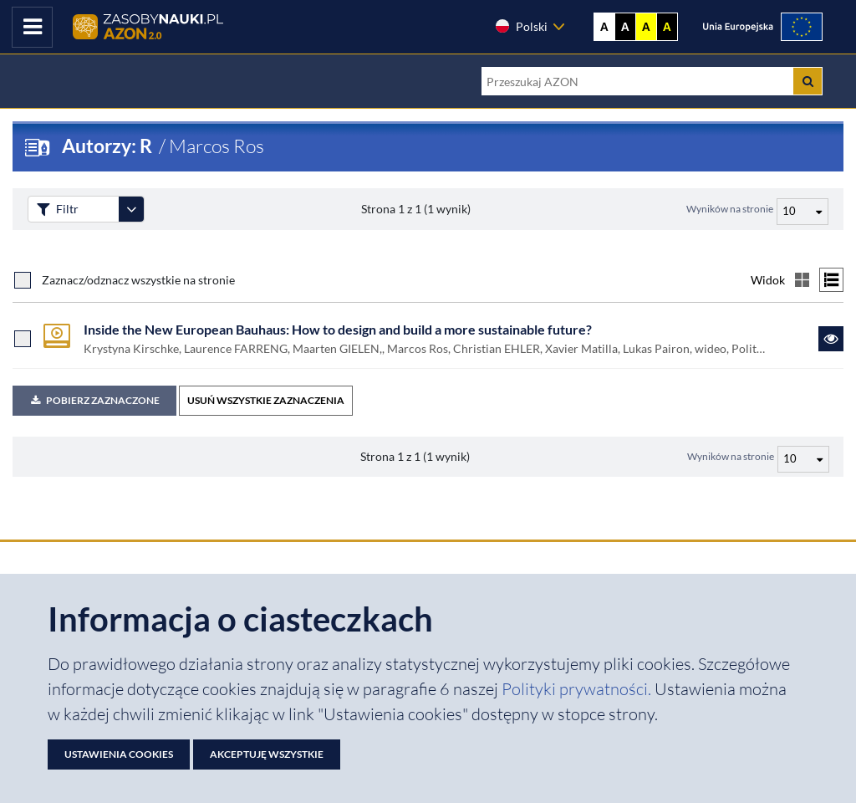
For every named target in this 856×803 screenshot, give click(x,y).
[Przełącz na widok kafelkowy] (802, 280)
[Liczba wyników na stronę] (803, 459)
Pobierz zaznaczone (94, 400)
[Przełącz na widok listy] (831, 280)
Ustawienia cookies (118, 754)
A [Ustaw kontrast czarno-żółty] (667, 26)
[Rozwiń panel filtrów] (131, 209)
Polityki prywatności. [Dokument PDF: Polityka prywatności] (578, 688)
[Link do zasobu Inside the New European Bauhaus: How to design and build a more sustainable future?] (830, 338)
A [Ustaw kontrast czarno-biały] (625, 26)
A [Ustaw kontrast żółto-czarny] (646, 26)
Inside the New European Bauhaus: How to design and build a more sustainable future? (338, 329)
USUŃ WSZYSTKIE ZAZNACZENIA (265, 400)
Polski (521, 26)
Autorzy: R (108, 145)
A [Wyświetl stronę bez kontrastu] (604, 26)
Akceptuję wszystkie (267, 754)
